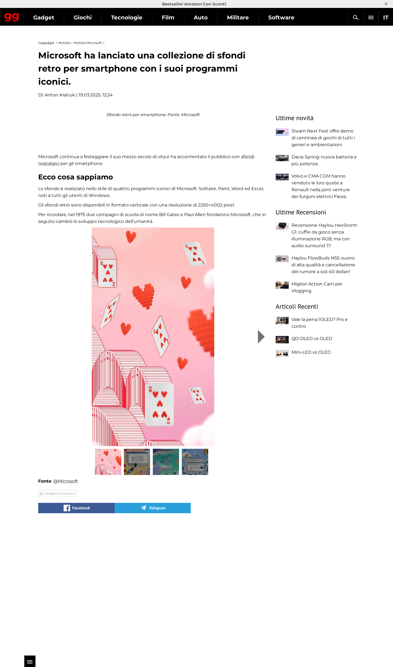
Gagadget (36, 15)
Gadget (93, 17)
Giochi (133, 17)
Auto (251, 17)
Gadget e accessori (59, 622)
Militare (288, 17)
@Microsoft (65, 609)
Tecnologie (176, 17)
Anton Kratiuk (60, 95)
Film (218, 17)
